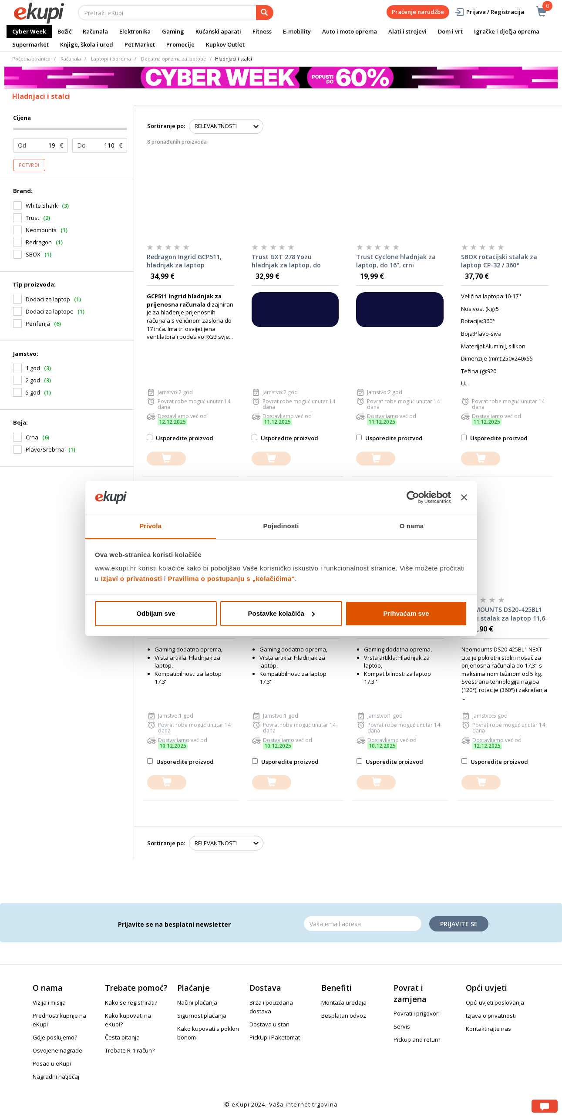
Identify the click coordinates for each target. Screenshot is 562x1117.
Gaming (173, 31)
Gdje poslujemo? (55, 1037)
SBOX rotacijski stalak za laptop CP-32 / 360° (499, 261)
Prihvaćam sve (406, 613)
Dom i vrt (450, 31)
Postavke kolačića (281, 613)
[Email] (362, 923)
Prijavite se (459, 924)
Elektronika (135, 31)
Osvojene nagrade (57, 1050)
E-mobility (297, 31)
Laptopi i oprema (111, 58)
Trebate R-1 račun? (130, 1050)
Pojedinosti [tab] (281, 526)
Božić (64, 31)
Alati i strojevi (407, 31)
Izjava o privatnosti (491, 1015)
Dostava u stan (269, 1024)
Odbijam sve (155, 613)
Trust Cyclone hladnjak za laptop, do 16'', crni (396, 261)
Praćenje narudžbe (418, 12)
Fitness (262, 31)
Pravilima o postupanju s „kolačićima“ (231, 578)
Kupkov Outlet (225, 44)
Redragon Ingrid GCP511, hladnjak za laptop (184, 261)
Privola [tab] (150, 526)
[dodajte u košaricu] (166, 459)
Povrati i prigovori (417, 1013)
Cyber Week (29, 31)
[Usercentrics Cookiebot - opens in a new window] (413, 497)
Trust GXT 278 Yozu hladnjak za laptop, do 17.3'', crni (286, 261)
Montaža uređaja (344, 1002)
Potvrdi (29, 165)
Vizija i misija (49, 1002)
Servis (402, 1026)
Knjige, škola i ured (86, 44)
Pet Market (140, 44)
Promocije (180, 44)
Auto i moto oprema (349, 31)
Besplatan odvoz (343, 1015)
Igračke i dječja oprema (506, 31)
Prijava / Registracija (489, 12)
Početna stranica (31, 58)
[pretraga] (264, 12)
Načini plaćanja (197, 1002)
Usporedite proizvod (180, 438)
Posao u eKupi (52, 1063)
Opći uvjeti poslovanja (495, 1002)
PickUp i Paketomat (274, 1037)
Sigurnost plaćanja (201, 1015)
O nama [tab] (412, 526)
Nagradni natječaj (56, 1076)
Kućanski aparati (218, 31)
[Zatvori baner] (464, 497)
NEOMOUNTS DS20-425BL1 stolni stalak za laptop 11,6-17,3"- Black (504, 614)
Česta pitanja (122, 1037)
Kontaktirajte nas (488, 1029)
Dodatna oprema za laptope (173, 58)
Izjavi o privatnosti (131, 578)
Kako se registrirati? (131, 1002)
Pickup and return (417, 1039)
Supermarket (30, 44)
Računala (95, 31)
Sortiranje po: (166, 126)
